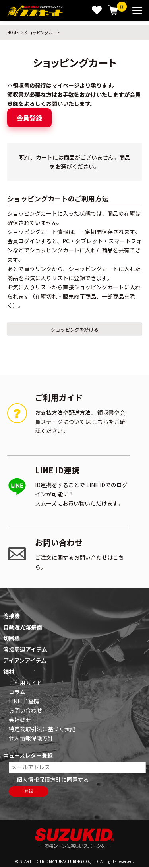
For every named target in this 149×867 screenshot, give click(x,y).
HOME (13, 32)
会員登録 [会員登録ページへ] (29, 118)
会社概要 (20, 720)
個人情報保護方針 (31, 738)
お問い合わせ (25, 710)
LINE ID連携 (24, 701)
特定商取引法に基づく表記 (42, 729)
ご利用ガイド (25, 683)
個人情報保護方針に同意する (53, 779)
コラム (17, 692)
